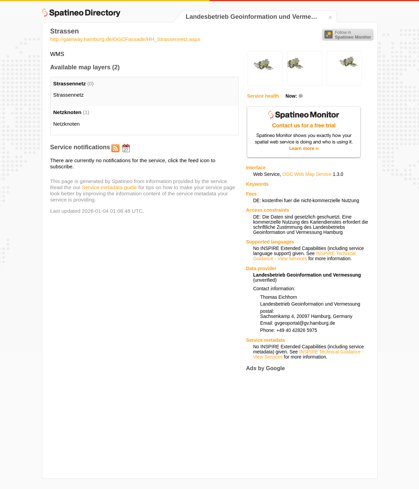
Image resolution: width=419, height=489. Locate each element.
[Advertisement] (303, 425)
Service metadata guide (109, 187)
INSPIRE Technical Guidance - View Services (304, 256)
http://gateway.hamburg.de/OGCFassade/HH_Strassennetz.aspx (125, 39)
